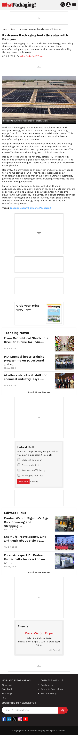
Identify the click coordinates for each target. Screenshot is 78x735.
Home (4, 29)
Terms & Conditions (52, 689)
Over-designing (28, 464)
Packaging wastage (30, 475)
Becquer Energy (18, 208)
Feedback (7, 689)
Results (34, 481)
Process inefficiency (31, 470)
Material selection (29, 459)
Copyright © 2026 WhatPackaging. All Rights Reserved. (39, 730)
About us (7, 685)
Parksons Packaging (39, 208)
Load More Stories (39, 392)
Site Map (7, 693)
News (12, 29)
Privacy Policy (48, 693)
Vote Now (23, 481)
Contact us (47, 685)
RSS (4, 697)
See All (54, 650)
